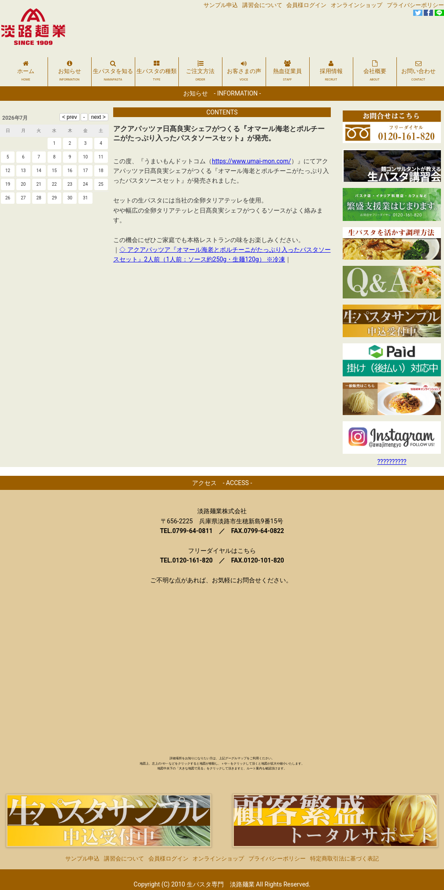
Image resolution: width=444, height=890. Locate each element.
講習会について (262, 5)
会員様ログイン (306, 5)
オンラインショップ (356, 5)
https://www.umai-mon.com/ (251, 161)
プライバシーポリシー (415, 5)
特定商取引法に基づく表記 (344, 849)
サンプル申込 (221, 5)
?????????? (391, 461)
